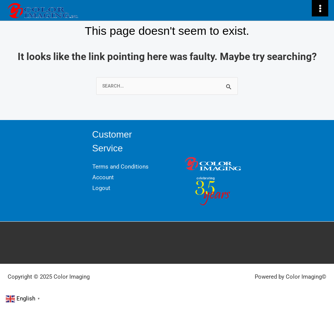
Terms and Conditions (120, 166)
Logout (101, 188)
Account (103, 177)
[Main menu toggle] (320, 8)
